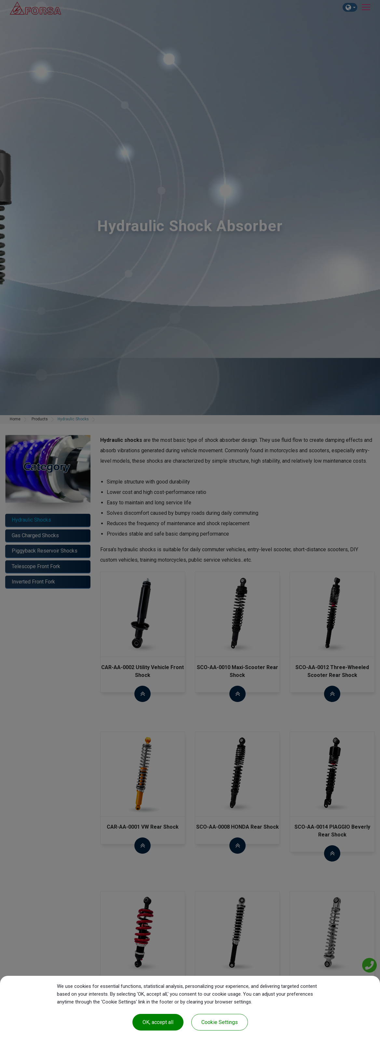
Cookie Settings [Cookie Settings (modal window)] (219, 1022)
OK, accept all (157, 1022)
